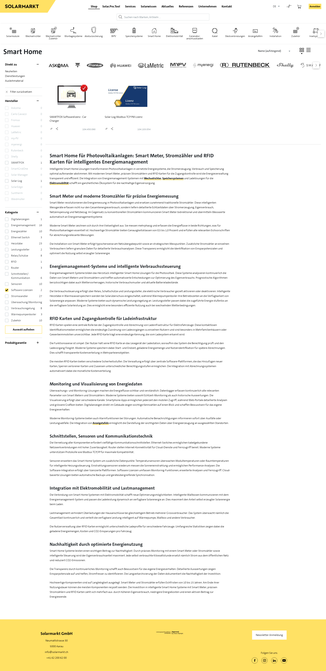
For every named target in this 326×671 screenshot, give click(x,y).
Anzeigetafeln (101, 423)
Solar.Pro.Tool (111, 6)
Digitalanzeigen (20, 219)
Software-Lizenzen (22, 290)
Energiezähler (19, 231)
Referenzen (186, 6)
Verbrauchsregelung (23, 308)
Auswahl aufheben (23, 329)
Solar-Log (16, 181)
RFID (14, 261)
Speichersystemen (173, 178)
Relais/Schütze (19, 255)
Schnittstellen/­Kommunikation (20, 276)
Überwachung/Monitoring (26, 302)
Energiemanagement (23, 225)
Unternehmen (207, 6)
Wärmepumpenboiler (23, 314)
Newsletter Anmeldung (269, 635)
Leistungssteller (20, 249)
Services (130, 6)
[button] (301, 50)
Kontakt (227, 6)
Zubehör (16, 320)
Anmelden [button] (315, 6)
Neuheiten (11, 71)
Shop (94, 6)
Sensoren (16, 284)
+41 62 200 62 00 (56, 658)
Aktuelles (167, 6)
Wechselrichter (152, 178)
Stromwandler (19, 296)
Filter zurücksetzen (21, 91)
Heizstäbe (17, 243)
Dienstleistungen (15, 76)
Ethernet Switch (20, 237)
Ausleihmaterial (14, 81)
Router (15, 268)
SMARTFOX (17, 162)
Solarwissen (148, 6)
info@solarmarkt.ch (56, 652)
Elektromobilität (59, 183)
